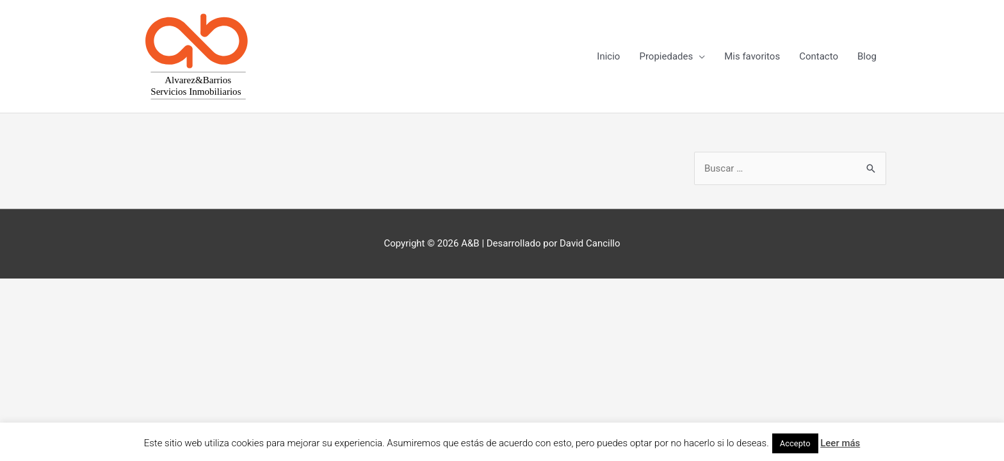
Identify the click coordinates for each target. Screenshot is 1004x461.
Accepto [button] (795, 443)
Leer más (840, 443)
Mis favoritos (752, 56)
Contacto (818, 56)
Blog (867, 56)
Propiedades (666, 56)
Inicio (608, 56)
